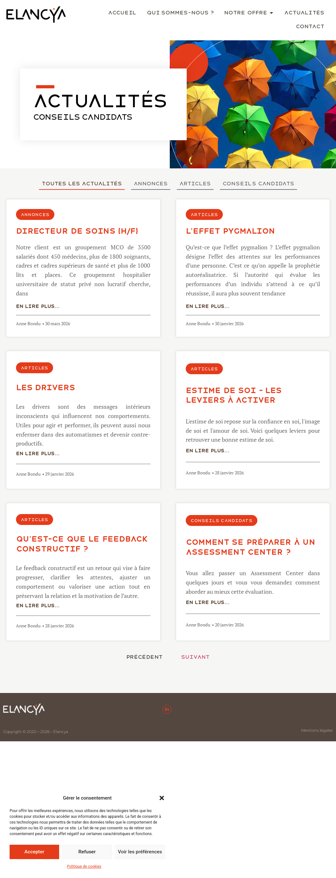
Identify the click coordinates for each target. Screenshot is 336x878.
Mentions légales (317, 730)
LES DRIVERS (45, 387)
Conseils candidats (258, 184)
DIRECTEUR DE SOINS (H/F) (77, 231)
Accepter (34, 852)
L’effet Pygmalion (230, 231)
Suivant (195, 657)
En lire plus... (37, 306)
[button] (162, 798)
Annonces (151, 184)
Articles (195, 184)
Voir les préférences (140, 852)
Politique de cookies (84, 866)
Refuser (87, 852)
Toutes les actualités (82, 184)
